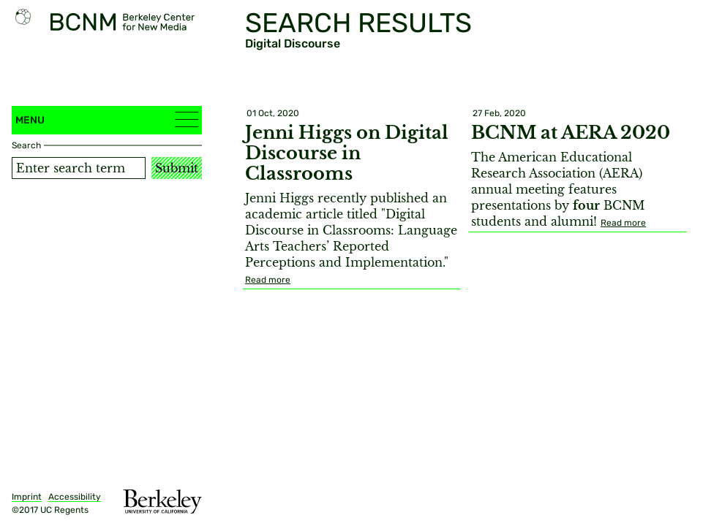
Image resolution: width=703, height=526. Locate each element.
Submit (176, 168)
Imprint (27, 497)
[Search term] (79, 168)
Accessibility (74, 497)
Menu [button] (106, 119)
